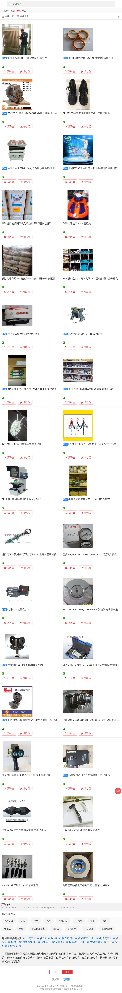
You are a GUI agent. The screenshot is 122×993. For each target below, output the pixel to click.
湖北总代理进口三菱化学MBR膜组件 (27, 58)
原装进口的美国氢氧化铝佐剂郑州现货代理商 (26, 223)
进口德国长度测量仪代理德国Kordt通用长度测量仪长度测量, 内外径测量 (40, 554)
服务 (92, 921)
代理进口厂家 (69, 938)
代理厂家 (45, 938)
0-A (3, 908)
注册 (67, 972)
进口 (23, 921)
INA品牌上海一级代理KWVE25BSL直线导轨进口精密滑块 (38, 389)
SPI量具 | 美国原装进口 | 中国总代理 (21, 499)
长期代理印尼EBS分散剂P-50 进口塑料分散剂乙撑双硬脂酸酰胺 (36, 278)
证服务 (79, 921)
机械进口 (63, 921)
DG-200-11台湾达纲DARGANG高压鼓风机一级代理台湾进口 (39, 113)
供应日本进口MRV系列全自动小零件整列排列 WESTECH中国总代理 (44, 168)
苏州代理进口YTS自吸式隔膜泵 (85, 333)
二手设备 (89, 928)
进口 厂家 (33, 938)
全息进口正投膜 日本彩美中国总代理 (21, 444)
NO (41, 908)
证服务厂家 (61, 942)
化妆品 (7, 928)
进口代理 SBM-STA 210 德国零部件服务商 (90, 389)
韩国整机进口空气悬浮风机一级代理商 (89, 775)
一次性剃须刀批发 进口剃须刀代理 (81, 830)
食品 (36, 921)
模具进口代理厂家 (79, 942)
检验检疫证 (106, 928)
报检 (105, 921)
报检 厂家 (16, 942)
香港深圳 (72, 928)
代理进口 (8, 921)
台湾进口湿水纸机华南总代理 (23, 333)
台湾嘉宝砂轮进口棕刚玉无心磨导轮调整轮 (86, 885)
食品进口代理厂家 (88, 938)
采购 (118, 791)
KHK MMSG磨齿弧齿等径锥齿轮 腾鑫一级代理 (32, 720)
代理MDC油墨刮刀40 (18, 609)
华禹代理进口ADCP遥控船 (77, 223)
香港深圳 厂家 (98, 942)
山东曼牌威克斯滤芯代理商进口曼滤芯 (89, 499)
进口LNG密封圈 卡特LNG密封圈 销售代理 (90, 58)
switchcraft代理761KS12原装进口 (20, 885)
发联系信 (9, 71)
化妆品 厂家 (48, 942)
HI (25, 908)
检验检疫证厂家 (32, 942)
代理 (48, 921)
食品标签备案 (38, 928)
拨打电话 (25, 71)
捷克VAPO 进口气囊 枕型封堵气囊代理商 (24, 830)
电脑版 (66, 979)
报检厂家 (56, 938)
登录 (54, 972)
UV (60, 908)
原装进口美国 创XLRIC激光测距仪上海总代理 (26, 775)
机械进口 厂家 (107, 938)
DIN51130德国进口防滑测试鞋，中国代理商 (86, 113)
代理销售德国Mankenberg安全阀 (25, 664)
